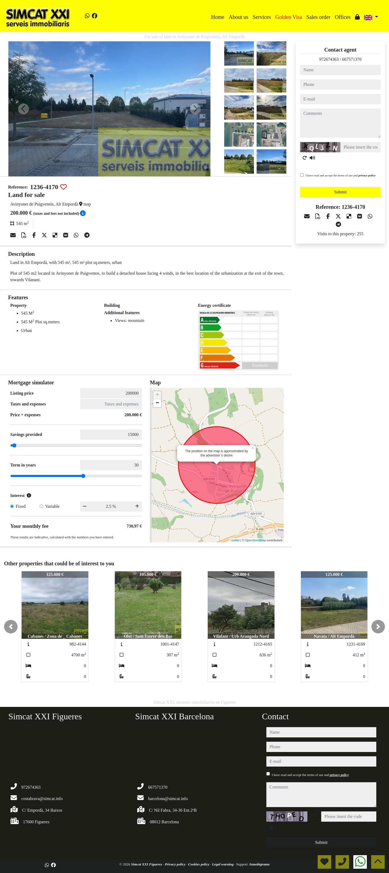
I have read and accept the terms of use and (340, 175)
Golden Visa (288, 17)
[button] (11, 626)
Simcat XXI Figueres (147, 864)
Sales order (318, 17)
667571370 (351, 59)
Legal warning (223, 864)
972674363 (329, 59)
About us (238, 17)
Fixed (20, 506)
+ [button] (157, 395)
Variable (52, 506)
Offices (343, 17)
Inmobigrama (259, 864)
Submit (340, 192)
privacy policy (367, 175)
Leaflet (235, 540)
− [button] (157, 403)
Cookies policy (199, 864)
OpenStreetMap (255, 540)
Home (217, 17)
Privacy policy (175, 864)
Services (262, 17)
